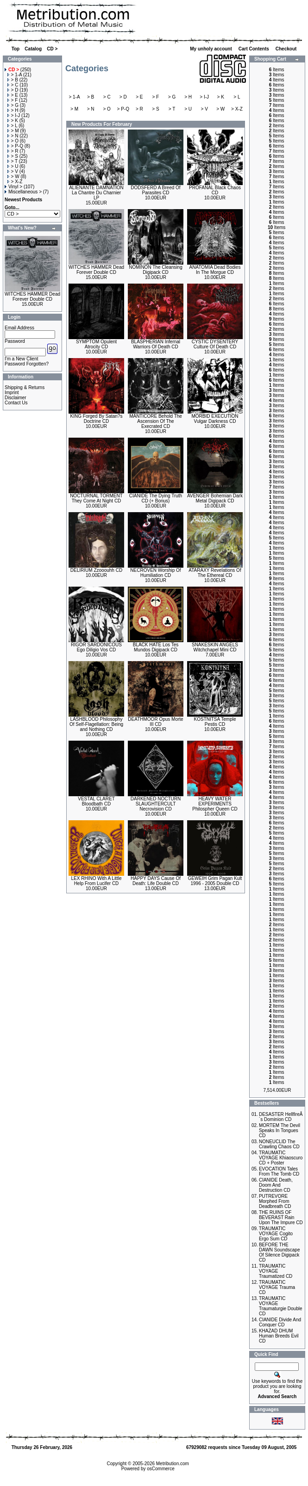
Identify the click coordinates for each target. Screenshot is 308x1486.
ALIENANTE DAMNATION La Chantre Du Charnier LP (96, 192)
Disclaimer (15, 397)
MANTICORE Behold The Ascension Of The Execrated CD (155, 421)
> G (13, 105)
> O (13, 140)
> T (12, 161)
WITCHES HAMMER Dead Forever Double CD (32, 296)
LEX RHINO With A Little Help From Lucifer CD (96, 881)
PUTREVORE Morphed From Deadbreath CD (275, 1201)
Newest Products (23, 199)
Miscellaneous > (23, 191)
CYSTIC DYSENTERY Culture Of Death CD (215, 344)
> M (13, 130)
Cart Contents (254, 48)
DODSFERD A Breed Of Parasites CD (155, 190)
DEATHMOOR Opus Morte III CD (155, 722)
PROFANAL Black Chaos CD (215, 190)
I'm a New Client (21, 358)
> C (13, 84)
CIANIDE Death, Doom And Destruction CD (276, 1185)
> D (13, 90)
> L (12, 125)
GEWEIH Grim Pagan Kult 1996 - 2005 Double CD (215, 881)
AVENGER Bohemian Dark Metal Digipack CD (215, 498)
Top (16, 48)
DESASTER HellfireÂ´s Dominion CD (280, 1117)
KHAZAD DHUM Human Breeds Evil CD (279, 1336)
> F (12, 100)
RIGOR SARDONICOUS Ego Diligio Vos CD (96, 647)
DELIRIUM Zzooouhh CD (96, 570)
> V (12, 171)
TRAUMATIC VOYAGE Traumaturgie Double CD (280, 1306)
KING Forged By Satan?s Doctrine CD (96, 419)
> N (13, 135)
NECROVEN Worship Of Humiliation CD (155, 573)
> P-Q (15, 146)
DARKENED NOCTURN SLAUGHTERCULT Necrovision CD (156, 803)
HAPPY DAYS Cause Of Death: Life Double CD (156, 881)
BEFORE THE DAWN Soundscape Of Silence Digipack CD (279, 1252)
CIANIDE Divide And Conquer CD (280, 1322)
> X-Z (15, 181)
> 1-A (14, 74)
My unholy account (211, 48)
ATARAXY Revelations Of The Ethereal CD (215, 573)
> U (13, 166)
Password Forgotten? (27, 363)
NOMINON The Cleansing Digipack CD (155, 270)
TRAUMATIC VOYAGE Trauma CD (277, 1287)
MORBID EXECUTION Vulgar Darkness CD (214, 419)
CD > (52, 48)
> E (12, 95)
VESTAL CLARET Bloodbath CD (96, 801)
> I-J (13, 115)
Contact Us (16, 402)
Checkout (287, 48)
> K (12, 120)
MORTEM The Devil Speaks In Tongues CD (279, 1130)
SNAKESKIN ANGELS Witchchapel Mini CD (215, 647)
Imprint (12, 392)
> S (12, 156)
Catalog (33, 48)
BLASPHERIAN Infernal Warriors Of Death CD (155, 344)
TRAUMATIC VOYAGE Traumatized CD (275, 1271)
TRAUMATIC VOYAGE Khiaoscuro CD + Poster (280, 1157)
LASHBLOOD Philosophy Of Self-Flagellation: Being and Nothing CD (96, 724)
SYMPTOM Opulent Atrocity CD (96, 344)
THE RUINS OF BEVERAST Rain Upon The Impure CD (281, 1217)
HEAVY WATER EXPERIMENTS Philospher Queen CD (214, 803)
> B (12, 79)
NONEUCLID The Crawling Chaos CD (279, 1144)
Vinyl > (13, 186)
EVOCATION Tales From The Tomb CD (279, 1171)
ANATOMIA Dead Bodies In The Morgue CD (215, 270)
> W (13, 176)
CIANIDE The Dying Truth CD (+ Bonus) (155, 498)
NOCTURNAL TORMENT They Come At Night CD (96, 498)
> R (13, 151)
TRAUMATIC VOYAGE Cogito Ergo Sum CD (276, 1233)
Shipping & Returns (24, 387)
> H (13, 110)
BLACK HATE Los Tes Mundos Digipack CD (156, 647)
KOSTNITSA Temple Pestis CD (215, 722)
